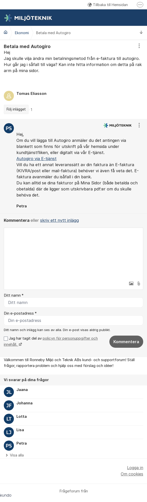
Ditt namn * (13, 295)
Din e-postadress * (20, 313)
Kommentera (126, 341)
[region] (73, 79)
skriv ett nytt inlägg (59, 220)
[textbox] (73, 253)
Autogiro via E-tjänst (36, 158)
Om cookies (132, 473)
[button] (131, 283)
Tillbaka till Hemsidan (108, 5)
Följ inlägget (16, 109)
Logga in (135, 467)
